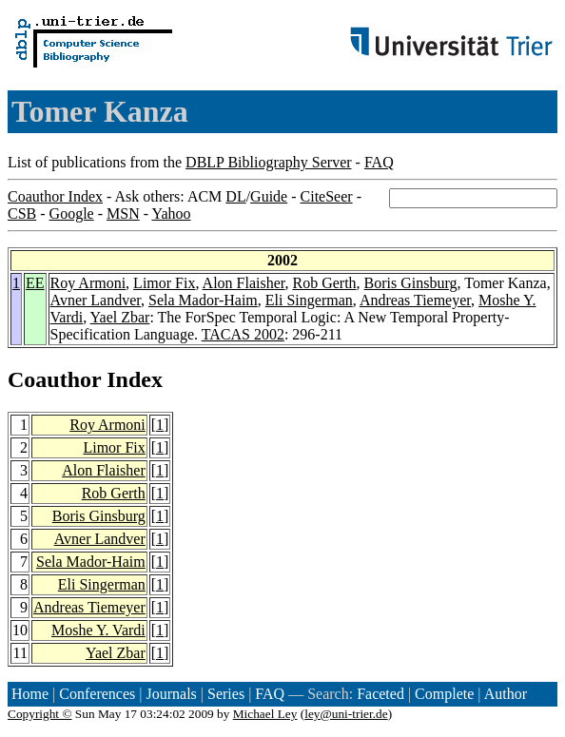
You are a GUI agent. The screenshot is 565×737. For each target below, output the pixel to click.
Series (225, 694)
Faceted (380, 694)
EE (35, 283)
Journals (171, 694)
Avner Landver (95, 300)
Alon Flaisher (244, 283)
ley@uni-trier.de (345, 714)
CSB (22, 213)
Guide (268, 196)
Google (71, 213)
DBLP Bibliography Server (268, 162)
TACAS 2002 (243, 334)
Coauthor (54, 379)
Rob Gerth (324, 283)
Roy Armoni (88, 283)
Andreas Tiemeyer (415, 300)
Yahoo (170, 213)
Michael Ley (265, 714)
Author (505, 694)
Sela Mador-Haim (203, 300)
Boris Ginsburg (411, 283)
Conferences (97, 694)
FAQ (379, 162)
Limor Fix (164, 283)
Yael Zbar (120, 317)
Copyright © (40, 714)
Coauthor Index (55, 196)
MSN (123, 213)
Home (30, 694)
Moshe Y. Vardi (98, 630)
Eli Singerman (309, 300)
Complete (444, 694)
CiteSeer (327, 196)
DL (235, 196)
